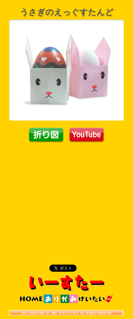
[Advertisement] (66, 196)
